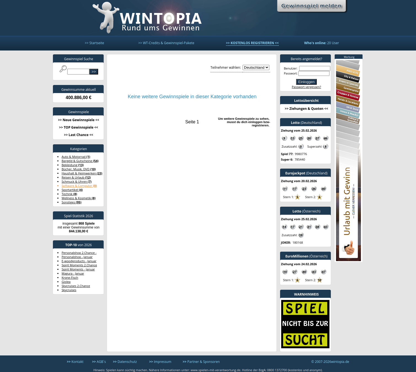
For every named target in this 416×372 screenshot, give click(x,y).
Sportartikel (72, 190)
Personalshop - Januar (77, 257)
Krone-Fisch (70, 277)
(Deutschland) (306, 122)
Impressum (160, 361)
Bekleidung (73, 165)
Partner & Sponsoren (201, 361)
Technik (69, 194)
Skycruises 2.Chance (76, 286)
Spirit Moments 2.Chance (79, 265)
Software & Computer (79, 186)
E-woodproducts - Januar (79, 261)
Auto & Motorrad (76, 157)
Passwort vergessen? (306, 87)
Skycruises (69, 290)
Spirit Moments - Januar (78, 269)
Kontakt (75, 361)
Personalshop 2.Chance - (79, 253)
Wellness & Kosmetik (79, 198)
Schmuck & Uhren (77, 181)
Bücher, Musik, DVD (79, 169)
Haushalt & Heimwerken (82, 173)
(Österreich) (306, 211)
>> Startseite (94, 43)
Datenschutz (125, 361)
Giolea (66, 282)
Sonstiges (72, 202)
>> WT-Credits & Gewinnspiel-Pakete (166, 43)
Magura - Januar (73, 273)
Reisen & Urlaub (76, 177)
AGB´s (99, 361)
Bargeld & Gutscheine (80, 161)
